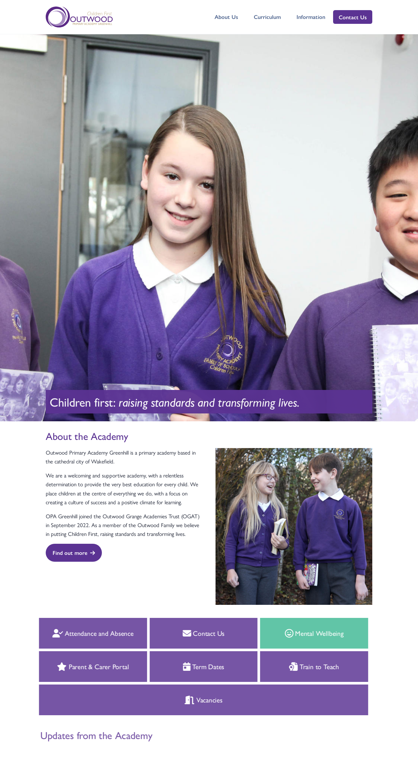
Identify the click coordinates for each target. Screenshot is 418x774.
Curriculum (267, 17)
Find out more (74, 552)
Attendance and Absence (87, 633)
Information (311, 17)
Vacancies (198, 699)
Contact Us (353, 17)
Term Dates (197, 666)
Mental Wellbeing (308, 633)
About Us (226, 17)
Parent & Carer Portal (87, 666)
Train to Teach (308, 666)
